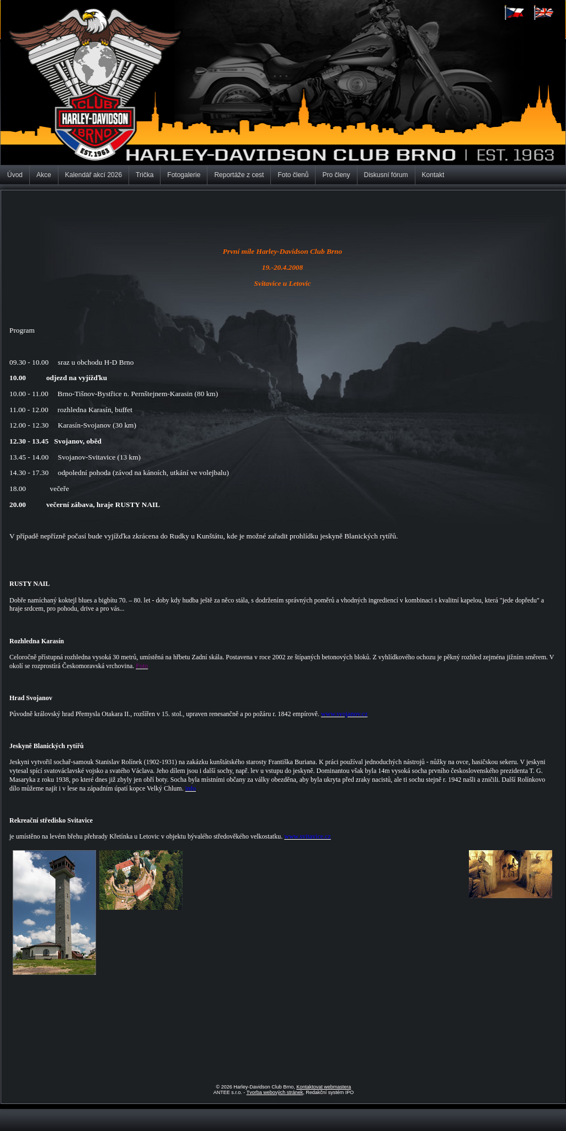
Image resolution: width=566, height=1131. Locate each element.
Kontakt (433, 175)
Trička (144, 175)
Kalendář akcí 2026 (93, 175)
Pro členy (336, 175)
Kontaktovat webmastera (323, 1087)
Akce (43, 175)
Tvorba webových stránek (275, 1092)
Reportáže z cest (239, 175)
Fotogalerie (183, 175)
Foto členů (292, 175)
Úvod (15, 175)
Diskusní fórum (386, 175)
